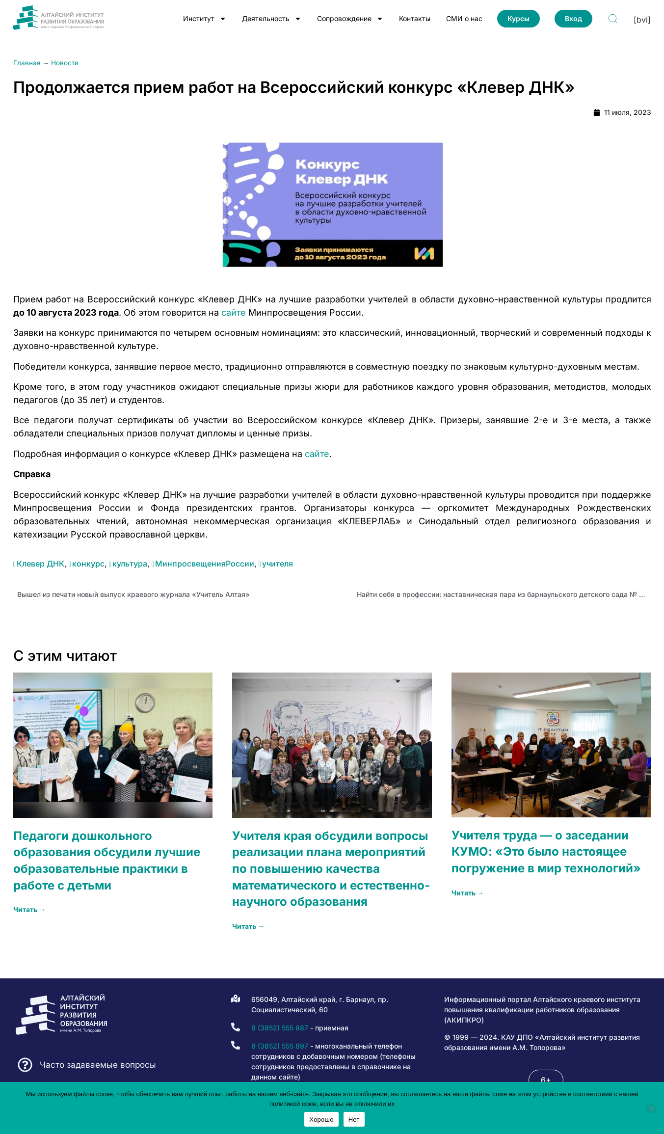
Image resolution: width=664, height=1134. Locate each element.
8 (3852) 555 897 (279, 1046)
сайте (233, 312)
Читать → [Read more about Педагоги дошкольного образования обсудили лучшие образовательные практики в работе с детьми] (29, 909)
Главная (27, 63)
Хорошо (321, 1119)
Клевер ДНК (40, 563)
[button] (546, 1080)
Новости (65, 63)
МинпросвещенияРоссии (204, 563)
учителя (277, 563)
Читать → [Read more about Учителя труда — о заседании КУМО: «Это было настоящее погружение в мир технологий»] (468, 893)
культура (129, 563)
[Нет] (651, 1108)
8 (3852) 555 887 (279, 1028)
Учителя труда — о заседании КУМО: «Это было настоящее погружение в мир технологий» (546, 851)
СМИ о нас (464, 18)
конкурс (88, 563)
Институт (204, 18)
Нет (354, 1119)
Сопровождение (350, 18)
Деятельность (271, 18)
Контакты (414, 18)
